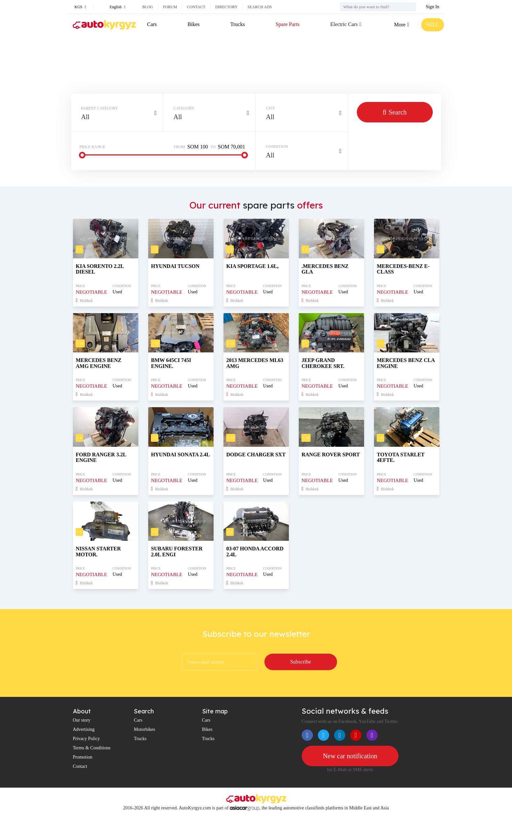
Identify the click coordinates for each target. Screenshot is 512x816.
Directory (226, 7)
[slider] (82, 155)
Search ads (260, 7)
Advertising (84, 729)
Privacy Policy (86, 738)
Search (395, 112)
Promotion (82, 757)
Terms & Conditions (92, 747)
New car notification (350, 756)
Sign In (432, 6)
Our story (81, 720)
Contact (196, 7)
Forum (170, 7)
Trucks (237, 24)
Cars (152, 24)
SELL (432, 24)
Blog (147, 7)
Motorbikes (144, 729)
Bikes (193, 24)
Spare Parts (287, 24)
